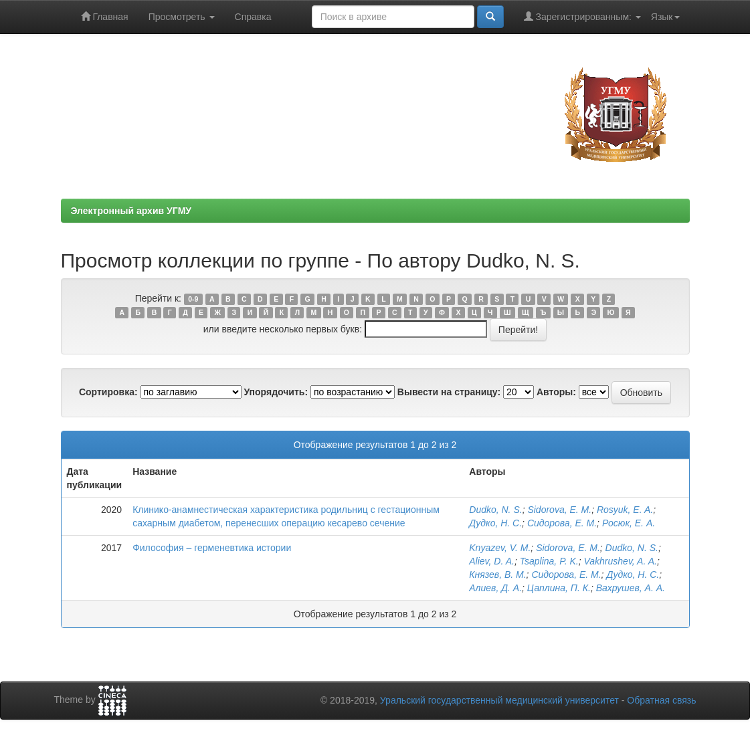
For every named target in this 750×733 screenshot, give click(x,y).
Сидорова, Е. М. (562, 523)
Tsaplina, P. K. (549, 561)
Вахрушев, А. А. (630, 588)
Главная (104, 16)
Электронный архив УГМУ (131, 210)
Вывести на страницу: (448, 392)
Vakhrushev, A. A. (619, 561)
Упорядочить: (276, 392)
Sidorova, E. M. (559, 509)
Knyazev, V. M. (500, 547)
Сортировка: (108, 392)
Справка (253, 16)
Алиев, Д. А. (495, 588)
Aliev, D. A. (491, 561)
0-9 (193, 299)
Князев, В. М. (497, 574)
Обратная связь (661, 700)
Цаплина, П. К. (559, 588)
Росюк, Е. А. (628, 523)
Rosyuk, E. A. (625, 509)
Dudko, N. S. (495, 509)
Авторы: (556, 392)
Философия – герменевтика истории (211, 547)
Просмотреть (182, 16)
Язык (665, 16)
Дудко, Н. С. (495, 523)
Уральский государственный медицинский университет (499, 700)
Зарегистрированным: (582, 16)
